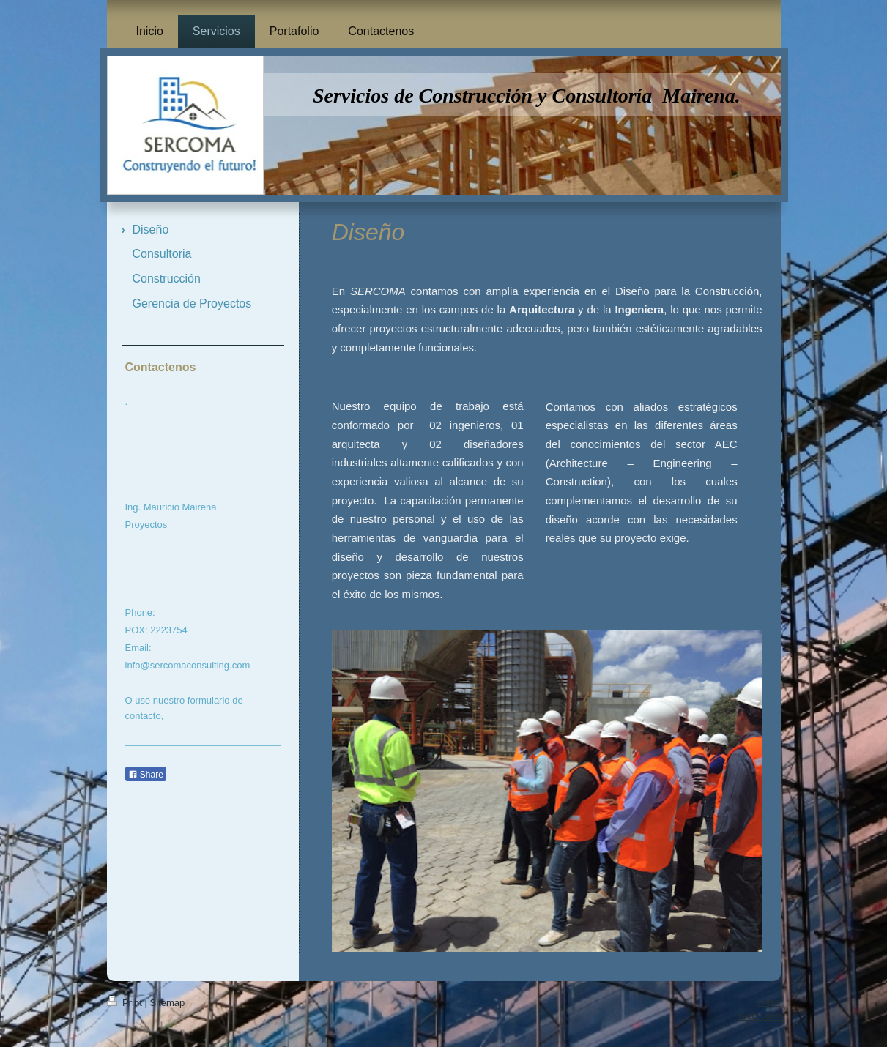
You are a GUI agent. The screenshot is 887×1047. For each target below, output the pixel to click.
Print (126, 1002)
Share (145, 775)
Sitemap (167, 1002)
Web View (759, 1015)
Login (769, 1001)
